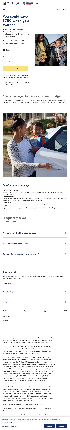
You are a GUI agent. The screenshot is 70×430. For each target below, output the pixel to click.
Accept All (49, 426)
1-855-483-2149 (9, 284)
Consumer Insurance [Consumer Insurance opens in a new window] (10, 408)
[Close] (67, 419)
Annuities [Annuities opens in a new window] (21, 408)
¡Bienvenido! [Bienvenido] (7, 316)
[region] (35, 423)
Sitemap (5, 320)
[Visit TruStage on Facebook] (4, 310)
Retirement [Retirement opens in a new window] (47, 408)
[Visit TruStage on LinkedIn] (45, 310)
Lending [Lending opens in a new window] (39, 408)
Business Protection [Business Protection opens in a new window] (10, 411)
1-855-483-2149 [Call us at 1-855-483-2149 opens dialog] (61, 9)
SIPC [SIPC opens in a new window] (26, 362)
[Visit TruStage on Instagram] (25, 310)
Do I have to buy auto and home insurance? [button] (34, 254)
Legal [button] (34, 302)
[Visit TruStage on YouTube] (65, 310)
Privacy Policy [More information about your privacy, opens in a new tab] (8, 422)
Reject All (61, 426)
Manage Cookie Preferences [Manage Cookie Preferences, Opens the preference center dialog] (9, 426)
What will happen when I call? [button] (34, 243)
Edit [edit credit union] (36, 3)
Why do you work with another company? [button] (34, 233)
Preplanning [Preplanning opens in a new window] (30, 408)
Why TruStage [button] (34, 291)
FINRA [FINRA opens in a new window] (21, 362)
